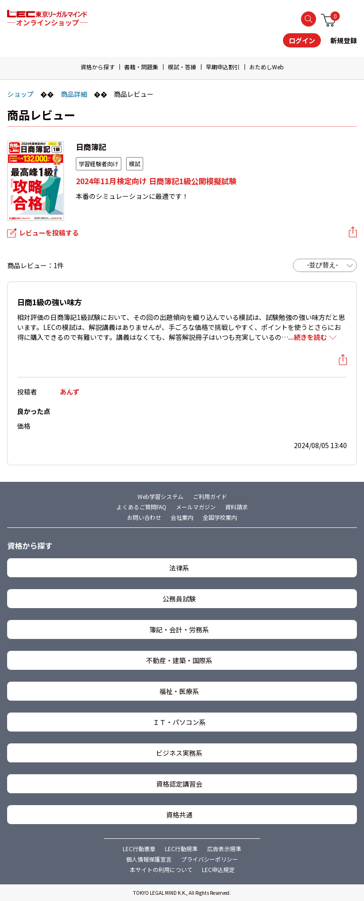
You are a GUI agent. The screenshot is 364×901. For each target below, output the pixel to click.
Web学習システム (160, 496)
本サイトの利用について (161, 869)
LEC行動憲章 (139, 849)
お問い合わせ (144, 517)
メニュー (351, 18)
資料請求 (236, 507)
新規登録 (343, 40)
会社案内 (182, 517)
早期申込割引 (223, 67)
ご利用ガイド (210, 496)
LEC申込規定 (218, 869)
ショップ (20, 94)
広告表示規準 (224, 849)
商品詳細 (74, 94)
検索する (308, 19)
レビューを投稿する (49, 232)
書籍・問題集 (141, 67)
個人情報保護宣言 (149, 859)
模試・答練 (182, 67)
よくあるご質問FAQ (141, 507)
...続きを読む (307, 337)
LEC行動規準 (181, 849)
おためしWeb (266, 67)
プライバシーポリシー (209, 859)
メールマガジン (196, 507)
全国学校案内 (220, 517)
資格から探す (98, 67)
